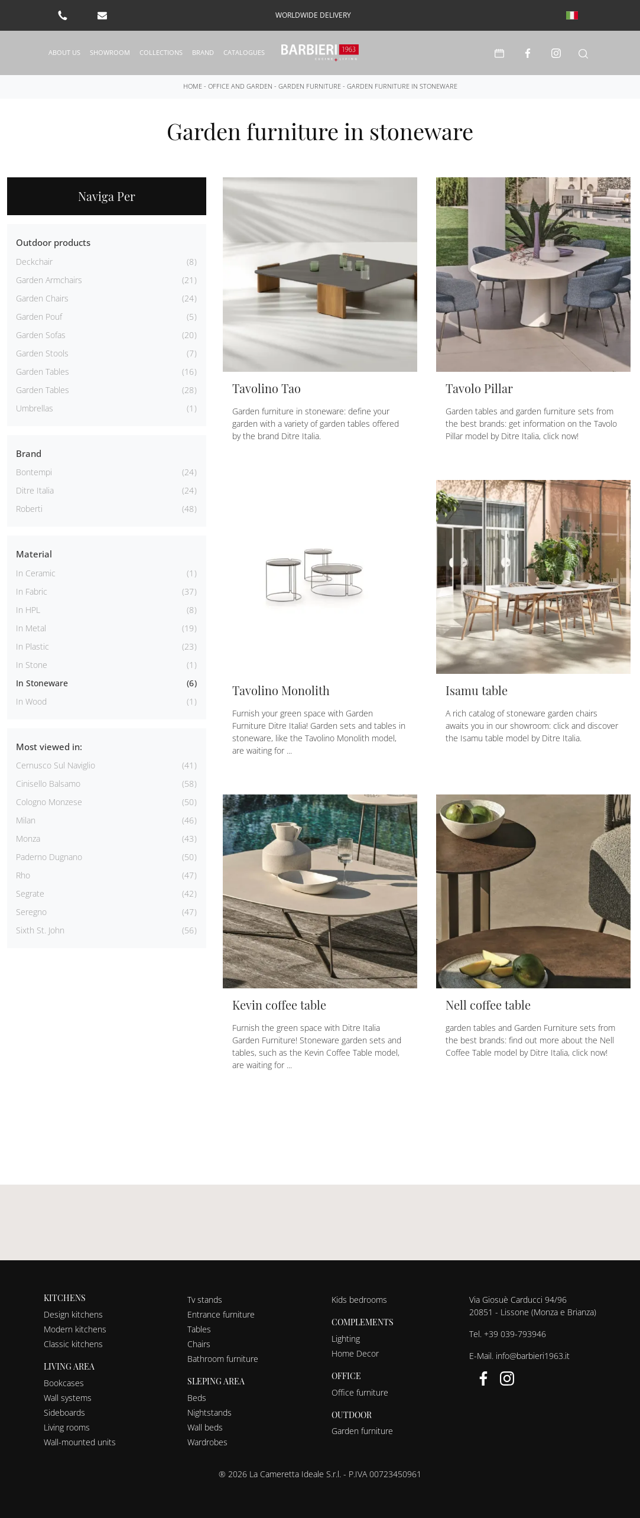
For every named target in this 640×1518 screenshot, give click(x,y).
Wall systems (68, 1393)
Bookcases (64, 1378)
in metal (31, 623)
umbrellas (34, 403)
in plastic (32, 641)
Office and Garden (240, 81)
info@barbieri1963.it (533, 1351)
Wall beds (205, 1422)
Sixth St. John (40, 925)
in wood (31, 696)
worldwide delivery (313, 15)
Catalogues (244, 50)
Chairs (198, 1339)
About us (64, 50)
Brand (203, 50)
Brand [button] (28, 449)
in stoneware (42, 678)
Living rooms (67, 1422)
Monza (28, 833)
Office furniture (360, 1387)
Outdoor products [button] (53, 238)
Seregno (31, 907)
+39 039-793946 (515, 1329)
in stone (31, 660)
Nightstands (209, 1407)
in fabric (31, 586)
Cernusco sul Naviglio (55, 760)
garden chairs (42, 293)
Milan (25, 815)
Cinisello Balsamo (48, 778)
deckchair (34, 256)
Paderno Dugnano (49, 852)
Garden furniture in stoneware (402, 81)
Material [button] (34, 549)
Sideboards (64, 1407)
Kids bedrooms (359, 1294)
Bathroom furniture (222, 1354)
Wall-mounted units (80, 1437)
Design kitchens (73, 1309)
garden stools (42, 348)
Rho (23, 870)
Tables (199, 1324)
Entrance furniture (221, 1309)
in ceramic (36, 568)
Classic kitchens (73, 1339)
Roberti (29, 504)
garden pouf (39, 311)
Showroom (110, 50)
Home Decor (355, 1348)
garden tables (42, 366)
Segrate (30, 888)
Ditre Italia (35, 485)
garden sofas (41, 330)
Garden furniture (309, 81)
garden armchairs (49, 275)
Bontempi (34, 467)
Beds (196, 1393)
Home (192, 81)
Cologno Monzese (49, 797)
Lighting (346, 1333)
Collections (161, 50)
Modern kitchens (75, 1324)
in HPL (28, 605)
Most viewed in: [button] (49, 742)
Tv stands (204, 1294)
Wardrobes (207, 1437)
